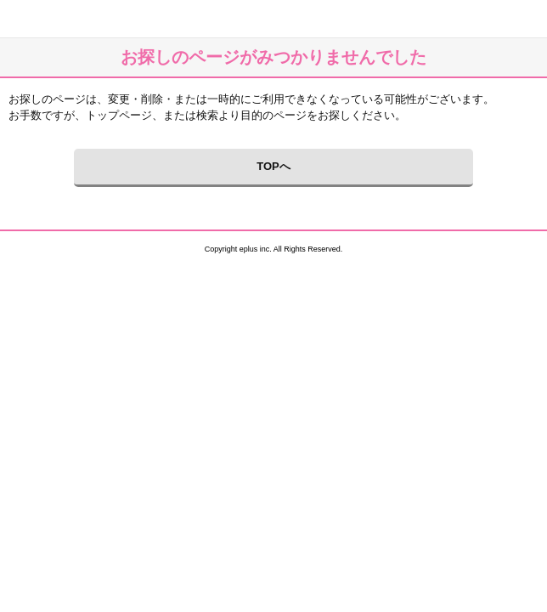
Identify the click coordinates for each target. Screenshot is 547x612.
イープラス (20, 19)
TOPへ (273, 166)
